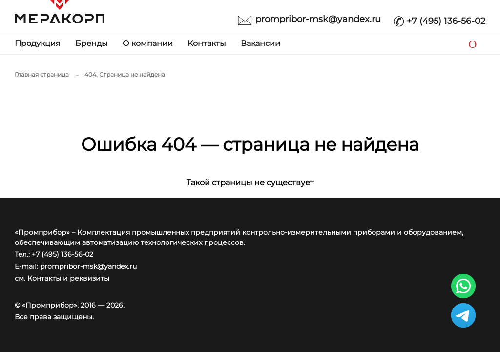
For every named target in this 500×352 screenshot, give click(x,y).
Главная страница (42, 74)
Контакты (207, 43)
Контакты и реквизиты (68, 278)
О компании (148, 43)
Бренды (91, 43)
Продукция (38, 43)
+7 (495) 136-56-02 (439, 19)
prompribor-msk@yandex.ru (309, 18)
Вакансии (260, 43)
